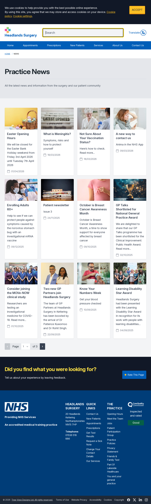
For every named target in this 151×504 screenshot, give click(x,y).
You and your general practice (114, 480)
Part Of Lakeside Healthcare (113, 468)
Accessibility (95, 500)
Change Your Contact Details (93, 453)
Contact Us (138, 45)
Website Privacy (79, 500)
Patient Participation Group (113, 432)
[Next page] (42, 346)
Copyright (119, 500)
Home (10, 45)
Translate (137, 33)
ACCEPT (137, 9)
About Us (117, 45)
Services (98, 45)
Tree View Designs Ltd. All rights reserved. (32, 500)
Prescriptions (54, 45)
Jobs (109, 423)
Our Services (93, 461)
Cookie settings (22, 16)
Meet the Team (115, 418)
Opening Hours (115, 413)
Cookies (108, 500)
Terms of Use (62, 500)
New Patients (77, 45)
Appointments (30, 45)
